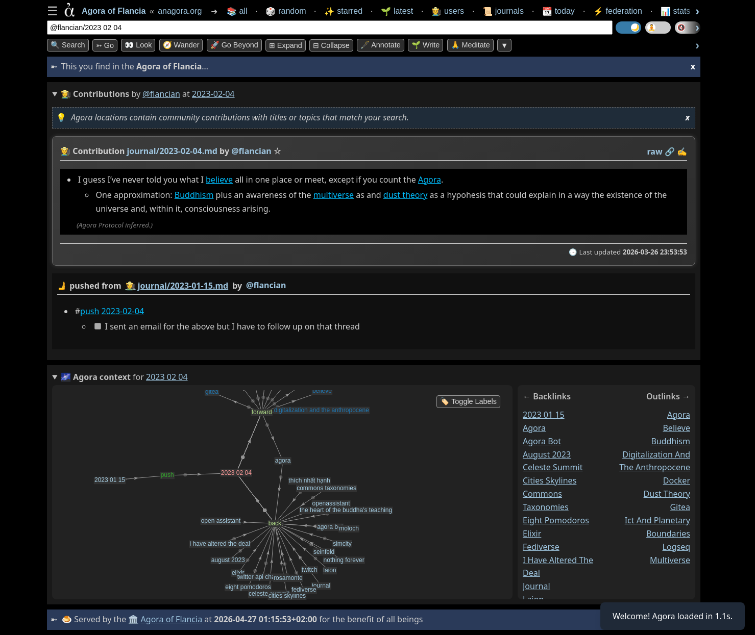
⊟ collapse (331, 45)
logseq (676, 546)
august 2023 (547, 454)
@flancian (161, 93)
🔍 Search (68, 45)
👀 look (138, 45)
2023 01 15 (544, 414)
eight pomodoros (556, 520)
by (373, 285)
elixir (532, 533)
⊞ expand (285, 45)
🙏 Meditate (470, 45)
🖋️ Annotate (380, 45)
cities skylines (549, 480)
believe (219, 179)
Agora (429, 179)
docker (676, 480)
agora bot (542, 440)
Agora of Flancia (172, 619)
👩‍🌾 (65, 151)
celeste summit (552, 467)
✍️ (682, 151)
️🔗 (670, 151)
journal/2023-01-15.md (183, 285)
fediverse (541, 546)
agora (534, 428)
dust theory (405, 194)
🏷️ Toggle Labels (468, 401)
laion (533, 599)
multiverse (333, 194)
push (89, 311)
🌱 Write (425, 45)
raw (655, 151)
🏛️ (133, 619)
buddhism (670, 440)
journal (536, 586)
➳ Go (105, 45)
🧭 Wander (181, 45)
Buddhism (194, 194)
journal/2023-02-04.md (172, 151)
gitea (680, 507)
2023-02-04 (123, 311)
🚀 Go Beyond (234, 45)
